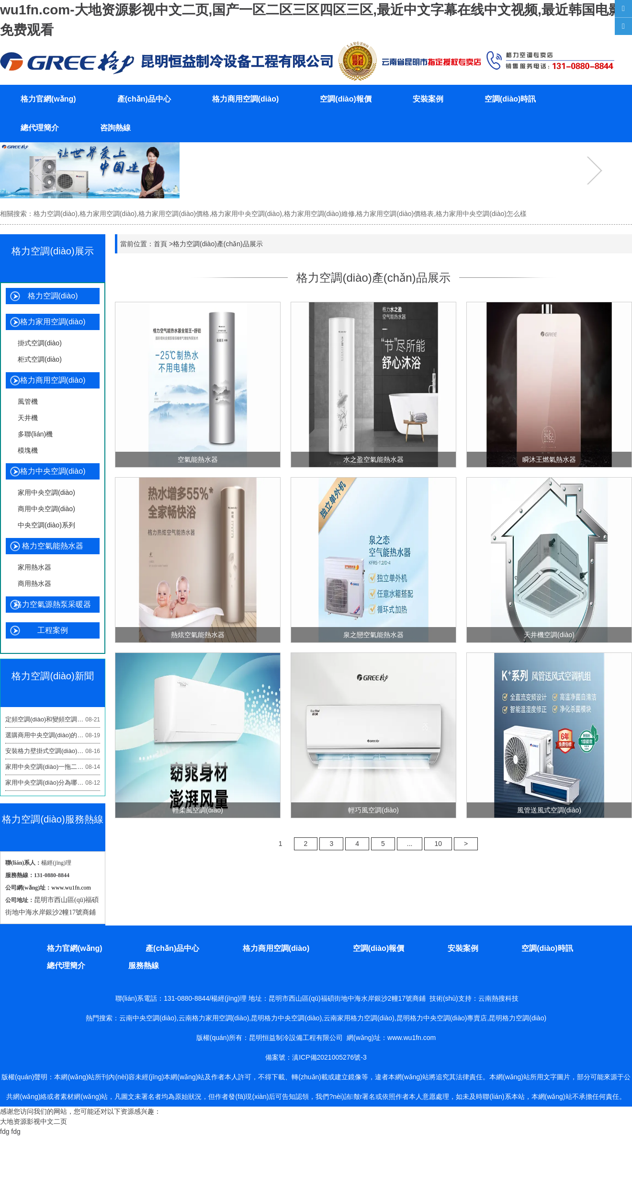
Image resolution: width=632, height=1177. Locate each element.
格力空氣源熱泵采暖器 (52, 604)
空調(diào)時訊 (510, 99)
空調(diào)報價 (346, 99)
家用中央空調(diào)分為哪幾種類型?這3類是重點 (52, 782)
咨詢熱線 (115, 128)
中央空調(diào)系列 (46, 525)
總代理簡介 (40, 128)
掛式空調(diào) (40, 343)
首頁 (160, 244)
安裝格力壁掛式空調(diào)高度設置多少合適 (52, 751)
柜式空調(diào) (40, 359)
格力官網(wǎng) (48, 99)
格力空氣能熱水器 (52, 546)
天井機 (28, 418)
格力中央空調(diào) (53, 471)
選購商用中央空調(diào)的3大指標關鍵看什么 (52, 735)
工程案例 (52, 630)
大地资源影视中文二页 (33, 1121)
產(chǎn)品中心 (144, 99)
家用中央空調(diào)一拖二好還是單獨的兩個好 (52, 767)
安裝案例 (428, 99)
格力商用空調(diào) (245, 99)
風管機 (28, 401)
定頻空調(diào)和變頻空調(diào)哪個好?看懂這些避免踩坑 (52, 719)
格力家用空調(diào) (53, 322)
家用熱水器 (34, 567)
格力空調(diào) (53, 296)
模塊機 (28, 450)
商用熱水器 (34, 583)
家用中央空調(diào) (46, 492)
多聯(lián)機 (35, 434)
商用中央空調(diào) (46, 509)
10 (438, 843)
